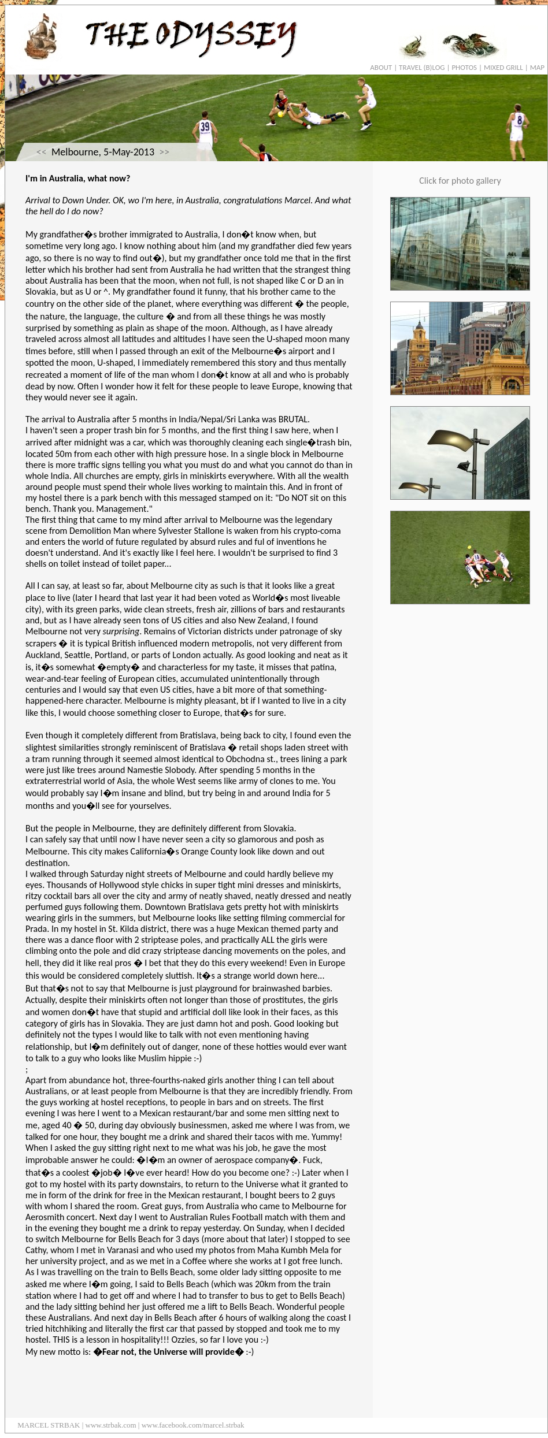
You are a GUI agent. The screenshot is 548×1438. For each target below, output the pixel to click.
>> (164, 152)
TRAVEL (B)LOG (422, 67)
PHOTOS (464, 67)
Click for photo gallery (460, 180)
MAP (537, 67)
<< (41, 152)
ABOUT (381, 67)
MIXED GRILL (503, 67)
